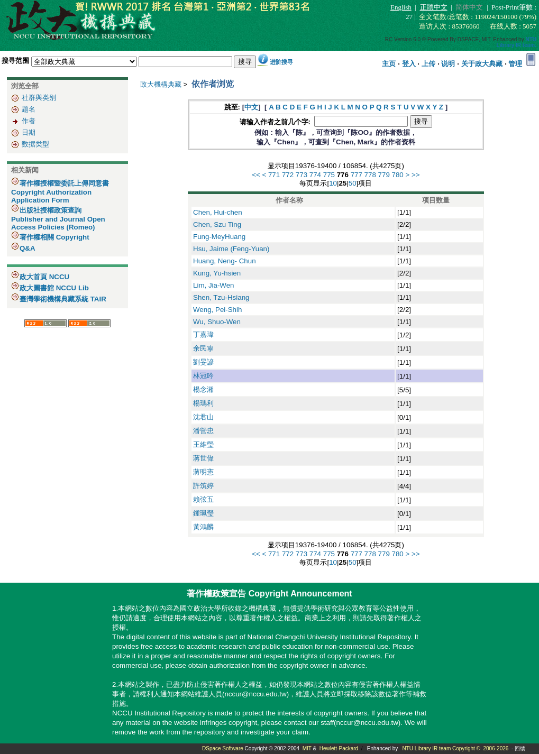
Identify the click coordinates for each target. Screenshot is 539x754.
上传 (428, 64)
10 (333, 183)
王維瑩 (203, 444)
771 (274, 175)
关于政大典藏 (482, 64)
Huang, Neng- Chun (224, 261)
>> (416, 175)
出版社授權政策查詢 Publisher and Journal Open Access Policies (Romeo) (58, 218)
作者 (28, 121)
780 (398, 175)
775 (329, 175)
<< (256, 175)
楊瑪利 (203, 403)
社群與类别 (39, 98)
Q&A (27, 248)
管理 (515, 64)
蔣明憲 (203, 472)
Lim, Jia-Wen (213, 285)
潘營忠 (203, 431)
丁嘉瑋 (203, 334)
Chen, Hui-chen (217, 212)
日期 (28, 132)
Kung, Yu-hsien (217, 273)
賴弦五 (203, 499)
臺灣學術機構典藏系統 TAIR (63, 299)
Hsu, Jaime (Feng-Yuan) (231, 249)
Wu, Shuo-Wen (217, 322)
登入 (409, 64)
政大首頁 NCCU (44, 277)
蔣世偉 (203, 458)
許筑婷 (203, 486)
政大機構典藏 (160, 84)
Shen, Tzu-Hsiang (221, 297)
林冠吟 (203, 376)
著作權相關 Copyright (54, 237)
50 (353, 183)
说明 (448, 64)
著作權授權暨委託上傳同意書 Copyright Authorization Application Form (60, 191)
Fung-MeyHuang (219, 237)
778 (370, 175)
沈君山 (203, 417)
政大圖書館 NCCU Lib (54, 288)
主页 (389, 64)
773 (301, 175)
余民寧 (203, 348)
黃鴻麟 (203, 527)
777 (356, 175)
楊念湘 (203, 389)
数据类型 (35, 144)
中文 (251, 107)
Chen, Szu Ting (217, 224)
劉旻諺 (203, 362)
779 (384, 175)
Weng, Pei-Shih (217, 310)
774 (315, 175)
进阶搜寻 (281, 62)
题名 (28, 109)
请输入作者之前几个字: (276, 122)
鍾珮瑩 (203, 513)
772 (288, 175)
